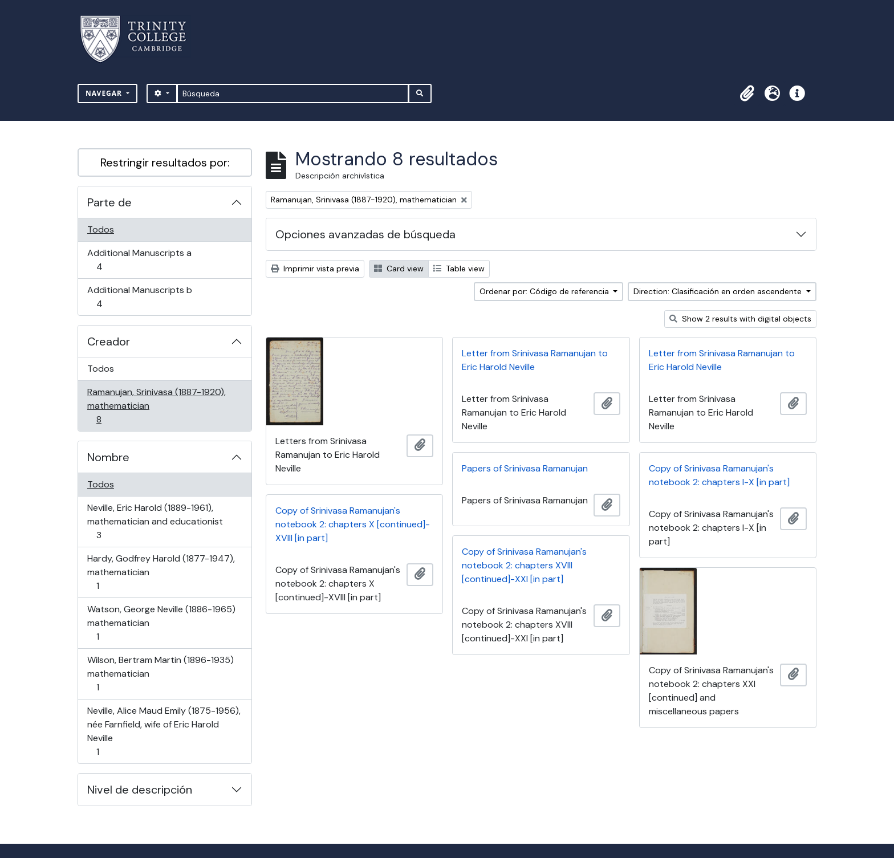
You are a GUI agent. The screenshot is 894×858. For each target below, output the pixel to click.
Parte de (109, 202)
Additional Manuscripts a (139, 260)
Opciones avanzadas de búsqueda (365, 234)
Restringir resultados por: (165, 162)
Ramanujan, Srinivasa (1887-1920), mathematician (156, 405)
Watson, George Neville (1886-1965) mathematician (161, 623)
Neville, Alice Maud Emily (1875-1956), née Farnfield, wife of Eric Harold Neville (164, 731)
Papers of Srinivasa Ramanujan (525, 468)
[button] (746, 93)
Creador (108, 341)
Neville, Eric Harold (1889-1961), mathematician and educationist (155, 521)
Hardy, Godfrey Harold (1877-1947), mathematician (161, 572)
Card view (399, 268)
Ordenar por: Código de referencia (545, 291)
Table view (459, 268)
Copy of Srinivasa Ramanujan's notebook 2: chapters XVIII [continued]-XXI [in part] (524, 565)
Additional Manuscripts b (139, 297)
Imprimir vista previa (315, 268)
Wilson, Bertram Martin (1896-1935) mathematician (160, 673)
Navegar (105, 93)
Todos (100, 229)
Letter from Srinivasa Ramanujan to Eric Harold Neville (535, 360)
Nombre (108, 457)
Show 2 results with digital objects (740, 319)
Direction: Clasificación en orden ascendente (718, 291)
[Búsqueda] (293, 93)
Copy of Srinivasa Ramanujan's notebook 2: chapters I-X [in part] (719, 475)
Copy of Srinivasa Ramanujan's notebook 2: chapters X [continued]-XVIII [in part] (352, 524)
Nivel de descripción (139, 789)
